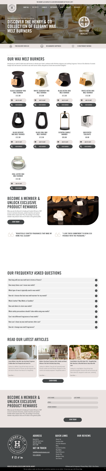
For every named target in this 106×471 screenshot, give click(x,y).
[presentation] (58, 413)
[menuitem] (27, 7)
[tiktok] (18, 457)
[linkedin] (21, 457)
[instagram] (15, 457)
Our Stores (96, 466)
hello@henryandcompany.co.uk (41, 452)
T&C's (90, 466)
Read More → (12, 375)
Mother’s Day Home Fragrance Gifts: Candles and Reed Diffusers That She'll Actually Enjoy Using (53, 362)
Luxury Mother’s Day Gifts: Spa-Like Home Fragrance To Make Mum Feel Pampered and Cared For (22, 362)
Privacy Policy (84, 466)
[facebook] (12, 457)
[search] (88, 7)
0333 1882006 (37, 455)
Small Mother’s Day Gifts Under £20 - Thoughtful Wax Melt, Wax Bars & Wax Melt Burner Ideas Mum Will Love (83, 363)
